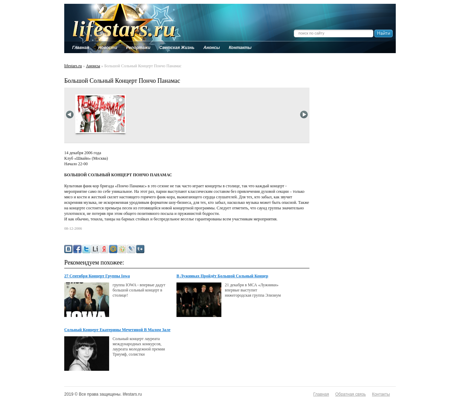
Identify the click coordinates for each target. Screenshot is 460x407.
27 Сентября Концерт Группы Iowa (97, 276)
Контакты (381, 394)
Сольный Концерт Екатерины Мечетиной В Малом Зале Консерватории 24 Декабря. (117, 330)
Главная (321, 394)
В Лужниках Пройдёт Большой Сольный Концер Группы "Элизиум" (222, 276)
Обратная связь (350, 394)
